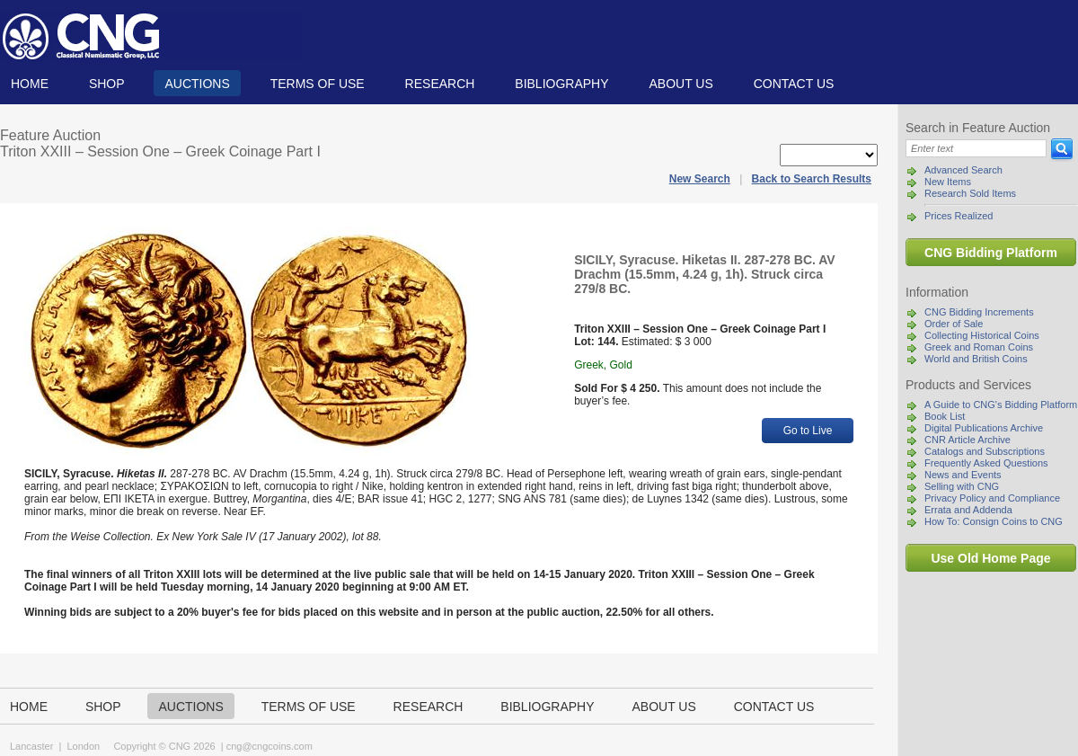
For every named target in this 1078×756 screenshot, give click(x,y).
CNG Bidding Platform (990, 252)
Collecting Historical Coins (981, 335)
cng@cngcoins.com (269, 746)
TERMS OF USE (317, 83)
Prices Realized (958, 215)
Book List (944, 416)
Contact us (794, 83)
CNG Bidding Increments (979, 312)
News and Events (963, 474)
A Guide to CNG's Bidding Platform (1000, 404)
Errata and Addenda (968, 509)
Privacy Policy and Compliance (992, 498)
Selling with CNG (961, 486)
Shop (107, 83)
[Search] (976, 148)
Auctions (196, 83)
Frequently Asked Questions (986, 463)
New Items (947, 181)
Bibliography (561, 83)
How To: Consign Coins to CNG (993, 521)
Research (440, 83)
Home (30, 83)
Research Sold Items (970, 193)
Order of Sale (953, 323)
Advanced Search (963, 170)
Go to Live (808, 430)
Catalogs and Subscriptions (984, 451)
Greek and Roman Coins (978, 347)
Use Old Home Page (990, 558)
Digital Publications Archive (983, 427)
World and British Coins (976, 358)
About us (680, 83)
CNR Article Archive (967, 439)
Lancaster (31, 746)
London (83, 746)
